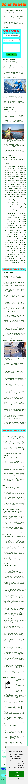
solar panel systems (14, 712)
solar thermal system (16, 122)
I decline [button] (17, 775)
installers (4, 360)
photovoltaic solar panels (14, 695)
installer (22, 479)
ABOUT (17, 7)
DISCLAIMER (24, 7)
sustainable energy (11, 73)
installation (14, 159)
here (3, 747)
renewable (12, 149)
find (6, 727)
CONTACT (20, 7)
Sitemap (3, 768)
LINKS (14, 7)
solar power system (6, 537)
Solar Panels (5, 769)
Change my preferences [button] (16, 778)
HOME (11, 7)
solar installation (9, 365)
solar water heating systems (21, 689)
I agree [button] (16, 772)
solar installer (20, 503)
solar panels (18, 647)
